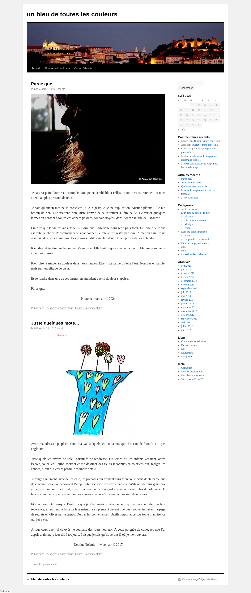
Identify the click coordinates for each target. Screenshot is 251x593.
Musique (188, 224)
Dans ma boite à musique (194, 231)
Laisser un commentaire (88, 308)
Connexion (186, 367)
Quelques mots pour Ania (207, 140)
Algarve (188, 216)
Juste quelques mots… (55, 323)
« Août (181, 129)
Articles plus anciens (44, 564)
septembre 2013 (189, 288)
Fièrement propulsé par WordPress (199, 579)
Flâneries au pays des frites (195, 243)
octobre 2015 (188, 273)
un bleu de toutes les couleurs (72, 14)
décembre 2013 (189, 280)
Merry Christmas (190, 197)
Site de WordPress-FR (192, 379)
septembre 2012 (189, 318)
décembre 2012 (189, 307)
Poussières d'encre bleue (59, 308)
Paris (183, 250)
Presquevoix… (188, 356)
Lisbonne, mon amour (195, 220)
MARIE (185, 163)
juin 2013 (186, 292)
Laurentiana (187, 352)
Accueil (35, 68)
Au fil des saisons (190, 209)
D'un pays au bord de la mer (195, 212)
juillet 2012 (187, 326)
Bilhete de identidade (57, 68)
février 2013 (187, 299)
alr (63, 89)
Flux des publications (192, 371)
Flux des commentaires (193, 375)
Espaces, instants (189, 345)
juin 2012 (186, 330)
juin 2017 (186, 269)
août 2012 (186, 322)
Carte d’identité (83, 68)
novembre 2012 (189, 311)
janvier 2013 (187, 303)
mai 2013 (186, 296)
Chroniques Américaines (193, 341)
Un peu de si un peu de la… (198, 239)
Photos (187, 227)
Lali (183, 348)
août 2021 (186, 265)
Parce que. (42, 83)
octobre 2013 (188, 284)
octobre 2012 (188, 314)
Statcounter (6, 591)
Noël (183, 246)
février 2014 (187, 277)
